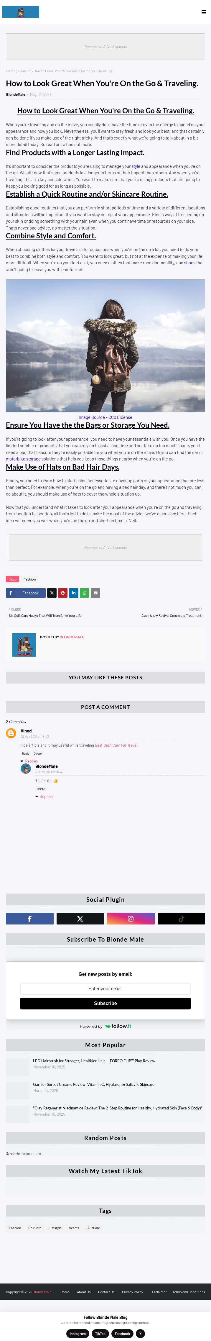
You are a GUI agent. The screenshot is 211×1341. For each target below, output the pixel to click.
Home (10, 71)
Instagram (78, 1334)
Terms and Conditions (188, 1292)
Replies (31, 760)
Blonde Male (42, 1292)
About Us (84, 1292)
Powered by (105, 1026)
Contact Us (106, 1292)
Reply (25, 753)
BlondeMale (15, 94)
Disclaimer (159, 1292)
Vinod (26, 730)
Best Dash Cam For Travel (116, 745)
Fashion (24, 71)
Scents (74, 1228)
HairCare (34, 1228)
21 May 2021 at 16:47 (49, 772)
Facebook (122, 1334)
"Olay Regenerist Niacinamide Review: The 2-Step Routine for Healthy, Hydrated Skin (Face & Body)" (117, 1108)
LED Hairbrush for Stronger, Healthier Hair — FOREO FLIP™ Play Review (94, 1060)
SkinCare (93, 1228)
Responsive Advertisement (105, 46)
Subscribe (105, 1003)
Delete (38, 753)
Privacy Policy (132, 1292)
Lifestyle (55, 1228)
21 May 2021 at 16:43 (35, 736)
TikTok (100, 1334)
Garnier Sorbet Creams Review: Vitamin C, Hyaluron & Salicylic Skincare (93, 1084)
